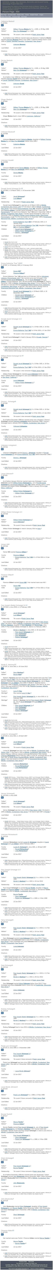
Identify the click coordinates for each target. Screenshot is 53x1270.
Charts (27, 14)
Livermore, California (33, 116)
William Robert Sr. (24, 231)
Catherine (26, 139)
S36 (6, 54)
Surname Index (12, 14)
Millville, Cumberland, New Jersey (12, 213)
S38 (6, 248)
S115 (6, 242)
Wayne (18, 1122)
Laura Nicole (22, 1071)
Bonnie (30, 888)
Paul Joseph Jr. (23, 632)
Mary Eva (20, 31)
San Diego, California (9, 377)
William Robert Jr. (24, 382)
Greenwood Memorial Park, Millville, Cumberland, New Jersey (26, 217)
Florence (9, 210)
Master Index (20, 14)
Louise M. (30, 842)
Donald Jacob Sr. (15, 279)
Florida (47, 812)
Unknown (12, 39)
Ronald (21, 766)
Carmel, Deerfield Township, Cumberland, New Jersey (23, 41)
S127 (6, 246)
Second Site (24, 1268)
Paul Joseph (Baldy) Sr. (29, 681)
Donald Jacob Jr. (24, 229)
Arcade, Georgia (42, 337)
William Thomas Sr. (22, 29)
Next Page (24, 16)
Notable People (34, 14)
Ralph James (38, 34)
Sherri (20, 896)
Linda (21, 767)
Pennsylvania (5, 212)
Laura (32, 374)
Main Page (3, 14)
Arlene (24, 983)
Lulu (17, 198)
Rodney (21, 637)
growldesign (42, 1268)
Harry (26, 625)
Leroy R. (10, 679)
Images (41, 14)
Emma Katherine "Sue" (26, 208)
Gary (20, 635)
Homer (47, 208)
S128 (6, 250)
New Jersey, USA (35, 810)
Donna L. (21, 232)
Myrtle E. (7, 625)
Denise (24, 168)
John (19, 1176)
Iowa (39, 528)
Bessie (38, 625)
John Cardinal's (18, 1268)
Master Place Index (6, 16)
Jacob (18, 196)
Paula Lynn (22, 898)
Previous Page (16, 16)
